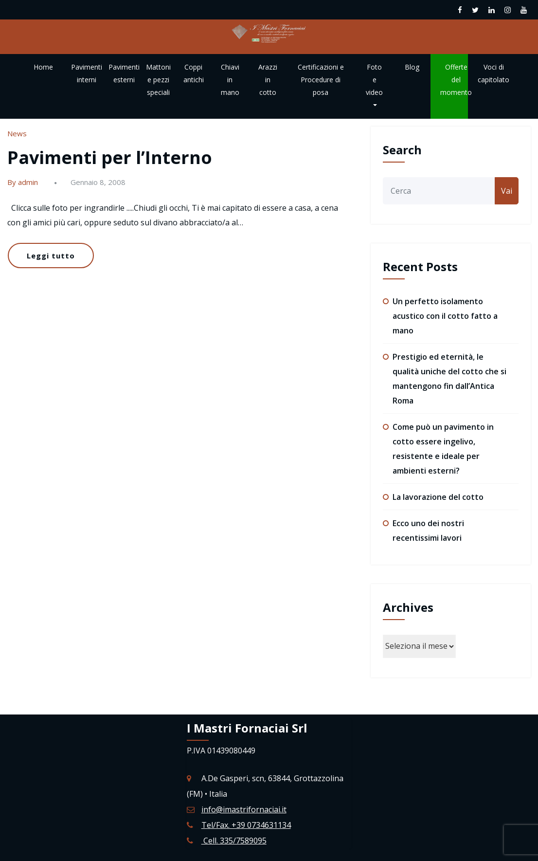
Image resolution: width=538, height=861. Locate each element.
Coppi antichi (193, 73)
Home (43, 67)
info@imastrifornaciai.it (244, 809)
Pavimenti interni (86, 73)
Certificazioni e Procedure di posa (321, 79)
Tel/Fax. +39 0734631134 (246, 825)
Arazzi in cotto (267, 79)
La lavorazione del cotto (438, 497)
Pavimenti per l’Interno (109, 157)
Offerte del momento (456, 79)
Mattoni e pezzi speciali (158, 79)
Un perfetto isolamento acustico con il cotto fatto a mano (445, 316)
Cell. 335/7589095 (234, 840)
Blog (412, 67)
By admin (22, 182)
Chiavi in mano (230, 79)
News (17, 133)
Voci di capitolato (493, 73)
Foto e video (374, 84)
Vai (506, 190)
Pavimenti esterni (124, 73)
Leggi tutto (51, 255)
